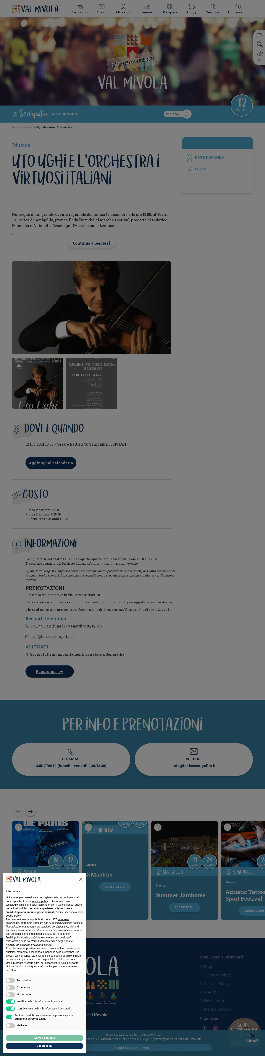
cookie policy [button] (13, 915)
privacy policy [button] (40, 901)
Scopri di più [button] (45, 1045)
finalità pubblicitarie (17, 937)
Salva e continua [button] (44, 1037)
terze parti (63, 919)
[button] (80, 879)
